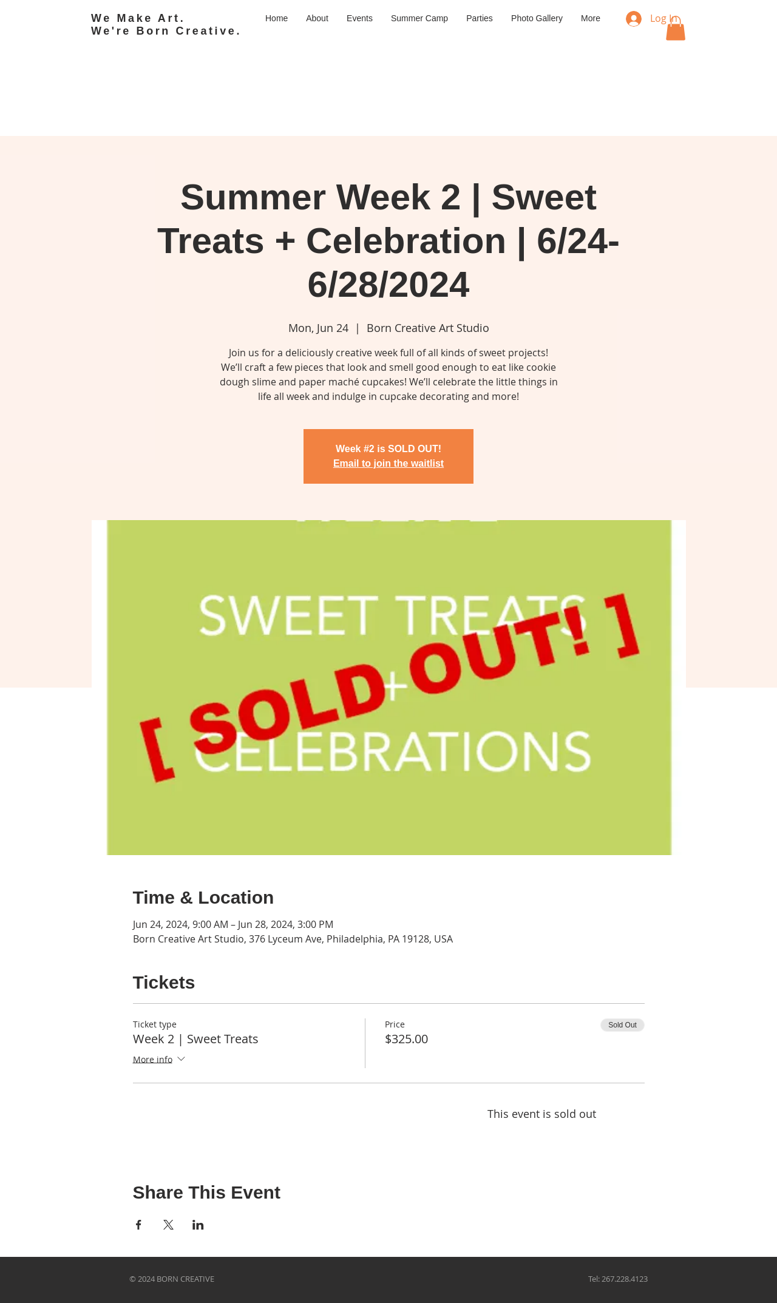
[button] (675, 28)
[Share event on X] (168, 1225)
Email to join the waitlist (388, 463)
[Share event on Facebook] (138, 1225)
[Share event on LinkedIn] (198, 1225)
